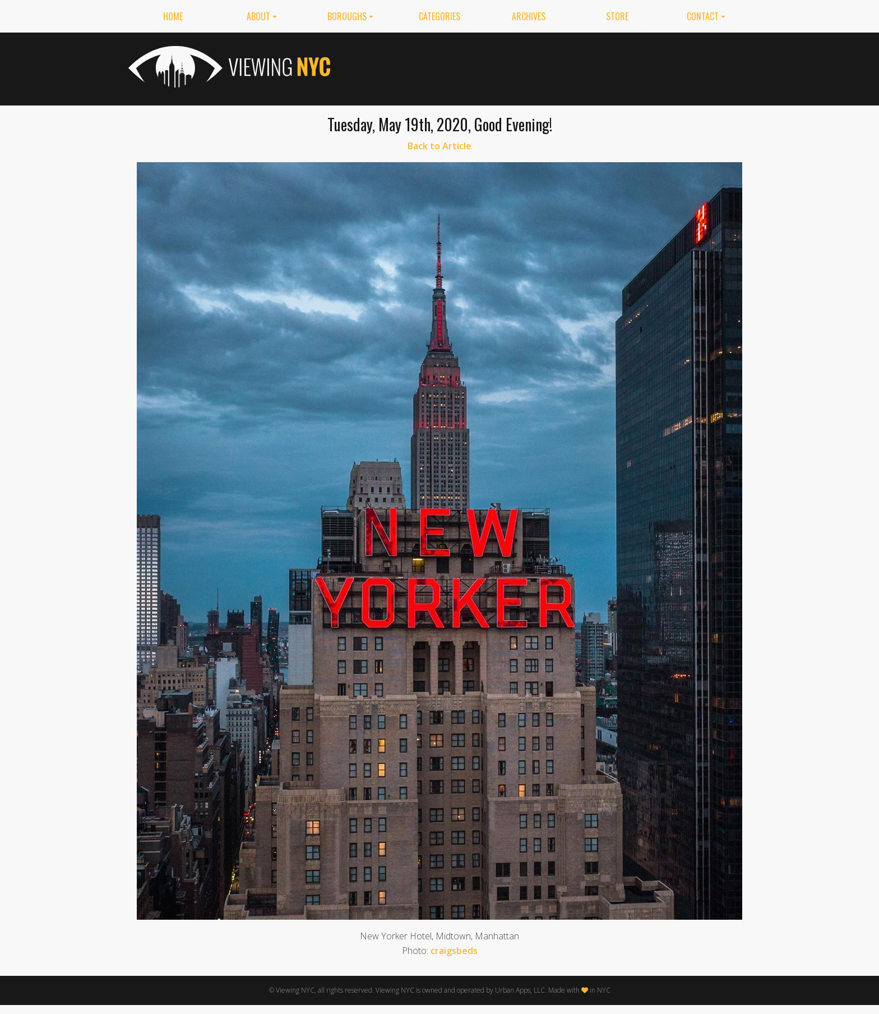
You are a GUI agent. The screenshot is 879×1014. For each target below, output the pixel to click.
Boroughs (347, 16)
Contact (703, 16)
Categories (439, 16)
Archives (528, 16)
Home (173, 16)
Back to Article (439, 146)
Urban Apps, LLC (520, 990)
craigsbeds (454, 950)
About (258, 16)
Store (617, 16)
